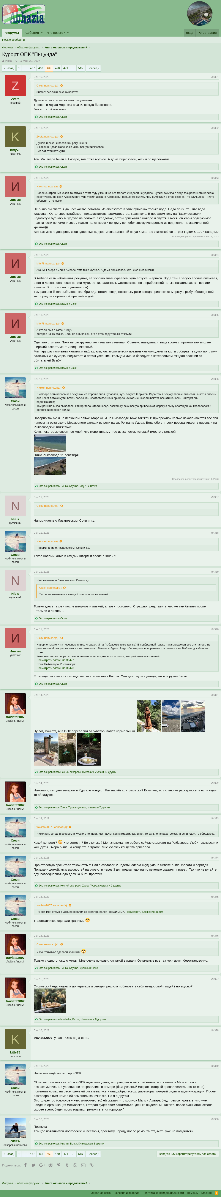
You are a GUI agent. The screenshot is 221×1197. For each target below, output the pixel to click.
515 (80, 68)
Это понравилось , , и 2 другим (82, 893)
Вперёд (92, 68)
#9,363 (212, 177)
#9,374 (212, 865)
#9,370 (212, 633)
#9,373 (212, 823)
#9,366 (212, 383)
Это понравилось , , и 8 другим (74, 1027)
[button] (42, 33)
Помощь (192, 1192)
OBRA (17, 1149)
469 (49, 68)
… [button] (25, 68)
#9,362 (212, 128)
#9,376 (212, 943)
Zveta (17, 99)
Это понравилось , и (70, 490)
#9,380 (212, 1127)
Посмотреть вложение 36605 (146, 919)
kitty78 (17, 150)
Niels (17, 523)
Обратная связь (101, 1192)
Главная (206, 1192)
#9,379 (212, 1073)
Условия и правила (127, 1192)
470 (57, 68)
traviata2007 (17, 721)
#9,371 (212, 699)
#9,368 (212, 537)
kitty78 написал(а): (51, 268)
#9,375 (212, 904)
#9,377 (212, 986)
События (32, 32)
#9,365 (212, 319)
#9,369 (212, 576)
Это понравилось (55, 116)
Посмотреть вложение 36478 (57, 672)
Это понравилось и (60, 308)
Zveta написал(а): (50, 136)
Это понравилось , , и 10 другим (80, 776)
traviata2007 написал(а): (54, 831)
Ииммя (17, 200)
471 (65, 68)
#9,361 (212, 77)
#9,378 (212, 1038)
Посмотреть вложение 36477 (57, 664)
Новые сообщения (14, 39)
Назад (9, 68)
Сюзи (17, 405)
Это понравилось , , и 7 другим (76, 812)
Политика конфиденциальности (163, 1192)
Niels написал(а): (50, 186)
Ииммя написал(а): (51, 392)
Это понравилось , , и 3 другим (73, 1151)
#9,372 (212, 787)
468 (40, 68)
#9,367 (212, 501)
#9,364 (212, 259)
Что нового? (56, 32)
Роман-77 (11, 60)
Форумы (12, 32)
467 (32, 68)
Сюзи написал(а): (50, 85)
